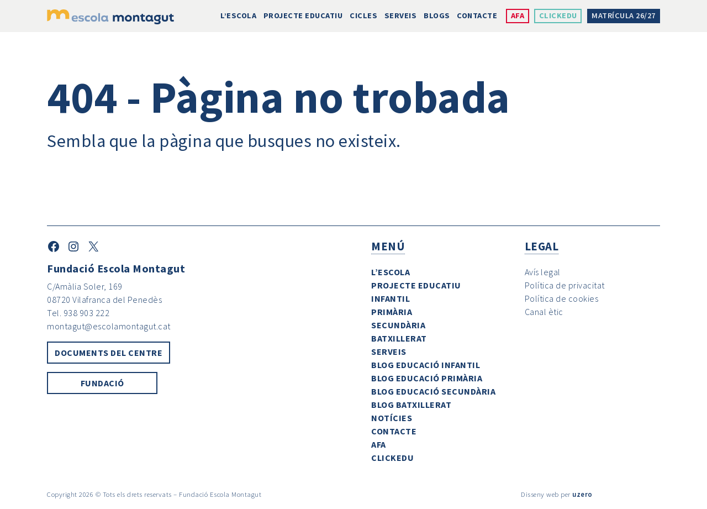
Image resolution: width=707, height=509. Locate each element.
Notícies (391, 417)
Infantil (390, 298)
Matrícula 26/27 (624, 15)
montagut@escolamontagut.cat (109, 326)
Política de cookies (562, 298)
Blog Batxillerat (411, 404)
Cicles (363, 15)
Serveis (400, 15)
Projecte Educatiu (303, 15)
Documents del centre (108, 352)
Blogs (437, 15)
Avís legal (543, 271)
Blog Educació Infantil (425, 364)
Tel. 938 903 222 (78, 312)
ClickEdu (558, 15)
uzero (582, 494)
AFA (518, 15)
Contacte (477, 15)
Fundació (102, 383)
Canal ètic (544, 311)
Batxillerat (399, 338)
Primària (391, 311)
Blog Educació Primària (426, 378)
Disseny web (540, 494)
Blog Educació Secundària (433, 391)
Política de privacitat (565, 285)
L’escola (238, 15)
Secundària (398, 324)
